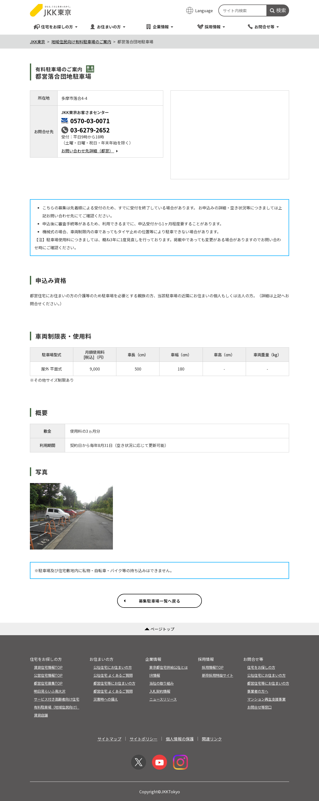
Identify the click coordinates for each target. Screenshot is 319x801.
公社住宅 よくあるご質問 (113, 675)
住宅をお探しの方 (55, 26)
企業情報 (159, 26)
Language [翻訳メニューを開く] (204, 10)
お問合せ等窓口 (259, 707)
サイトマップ (109, 739)
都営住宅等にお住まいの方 (114, 683)
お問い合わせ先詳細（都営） (90, 151)
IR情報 (154, 675)
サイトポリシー (144, 739)
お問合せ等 (263, 26)
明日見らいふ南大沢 (49, 691)
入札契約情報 (159, 691)
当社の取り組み (161, 683)
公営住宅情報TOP (48, 675)
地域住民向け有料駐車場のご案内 (81, 42)
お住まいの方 (107, 26)
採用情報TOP (213, 667)
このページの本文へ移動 (159, 0)
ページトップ (159, 629)
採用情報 (211, 26)
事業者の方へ (257, 691)
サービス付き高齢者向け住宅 (56, 699)
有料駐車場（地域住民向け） (56, 707)
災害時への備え (105, 699)
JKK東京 (37, 42)
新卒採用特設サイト (217, 675)
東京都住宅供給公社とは (168, 667)
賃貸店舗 (41, 715)
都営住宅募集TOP (48, 683)
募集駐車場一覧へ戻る (159, 601)
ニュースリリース (163, 699)
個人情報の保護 (180, 739)
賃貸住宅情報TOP (48, 667)
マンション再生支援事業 (266, 699)
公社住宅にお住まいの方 (112, 667)
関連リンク (212, 739)
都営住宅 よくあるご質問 (113, 691)
